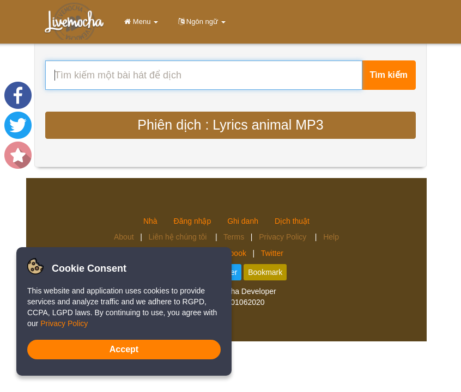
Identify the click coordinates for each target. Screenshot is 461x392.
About (124, 236)
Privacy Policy (283, 236)
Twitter (272, 253)
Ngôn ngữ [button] (200, 21)
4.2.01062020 (241, 302)
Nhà (150, 221)
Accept (124, 349)
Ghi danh (242, 221)
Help (331, 236)
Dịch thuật (292, 221)
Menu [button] (139, 21)
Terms (233, 236)
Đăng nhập (192, 221)
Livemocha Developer (239, 291)
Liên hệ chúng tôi (179, 236)
